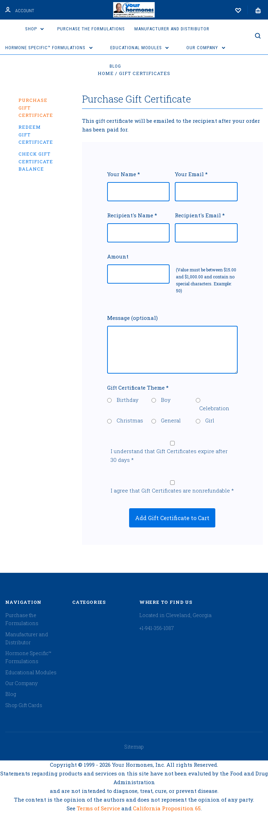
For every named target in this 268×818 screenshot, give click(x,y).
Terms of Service (99, 808)
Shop (34, 28)
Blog (115, 66)
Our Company (205, 47)
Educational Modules (139, 47)
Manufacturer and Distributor (171, 28)
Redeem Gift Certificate (35, 134)
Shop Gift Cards (23, 705)
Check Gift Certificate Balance (35, 161)
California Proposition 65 (167, 808)
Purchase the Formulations (91, 28)
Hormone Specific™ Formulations (48, 47)
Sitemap (134, 746)
